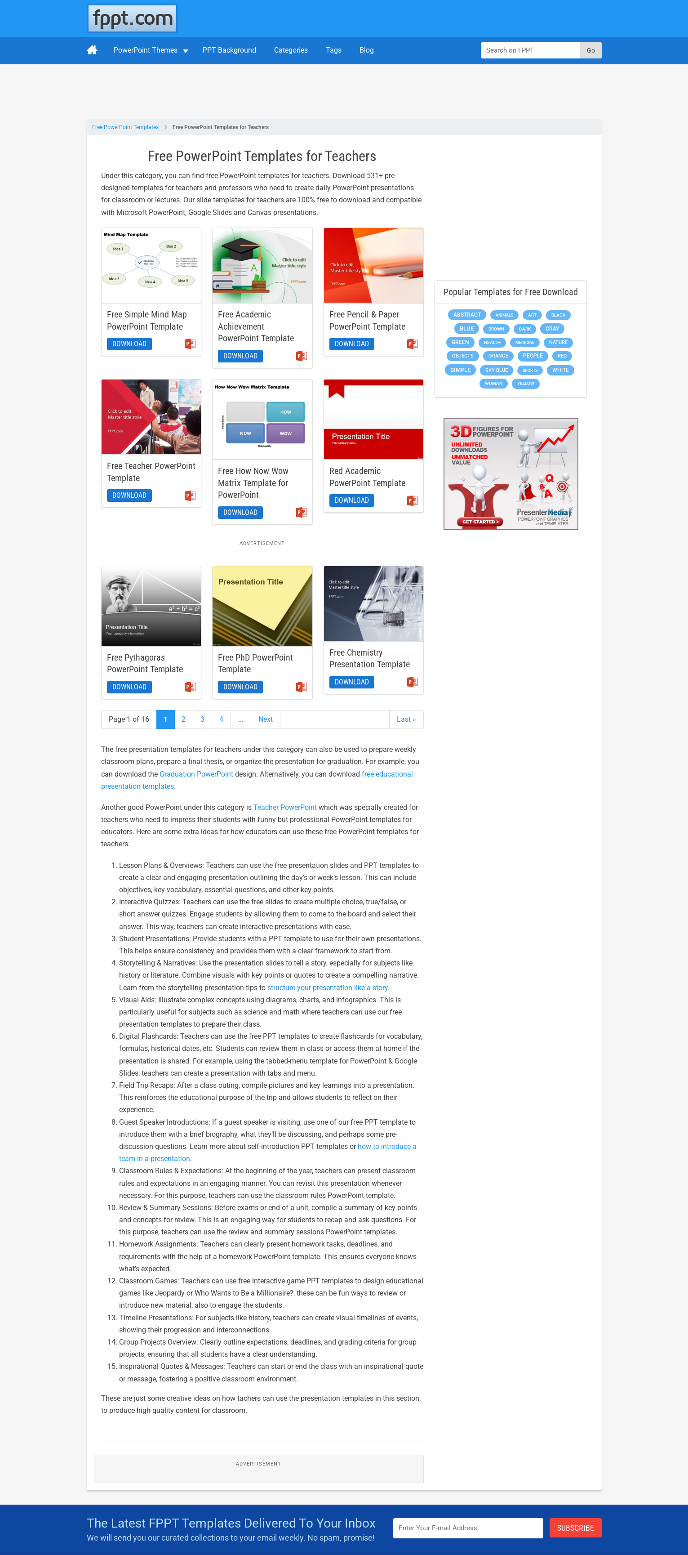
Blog (367, 50)
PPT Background (229, 50)
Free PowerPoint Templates (125, 127)
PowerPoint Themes (146, 50)
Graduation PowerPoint (196, 774)
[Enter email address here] (468, 1528)
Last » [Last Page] (406, 719)
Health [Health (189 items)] (492, 342)
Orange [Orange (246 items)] (498, 356)
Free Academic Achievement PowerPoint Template (256, 326)
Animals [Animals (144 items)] (504, 315)
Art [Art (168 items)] (532, 315)
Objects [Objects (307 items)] (463, 356)
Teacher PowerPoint (285, 807)
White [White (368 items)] (560, 370)
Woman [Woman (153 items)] (493, 383)
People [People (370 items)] (533, 356)
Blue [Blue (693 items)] (467, 328)
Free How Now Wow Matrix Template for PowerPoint (253, 482)
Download (129, 344)
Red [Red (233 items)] (562, 356)
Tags (334, 50)
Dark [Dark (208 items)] (525, 329)
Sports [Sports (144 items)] (530, 370)
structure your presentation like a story (327, 987)
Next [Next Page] (265, 719)
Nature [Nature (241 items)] (558, 342)
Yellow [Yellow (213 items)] (525, 383)
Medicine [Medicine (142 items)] (524, 342)
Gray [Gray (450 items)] (552, 329)
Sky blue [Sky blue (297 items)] (496, 370)
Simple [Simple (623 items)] (460, 369)
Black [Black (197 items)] (558, 315)
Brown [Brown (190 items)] (496, 328)
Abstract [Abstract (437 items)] (467, 315)
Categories (291, 50)
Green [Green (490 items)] (460, 342)
